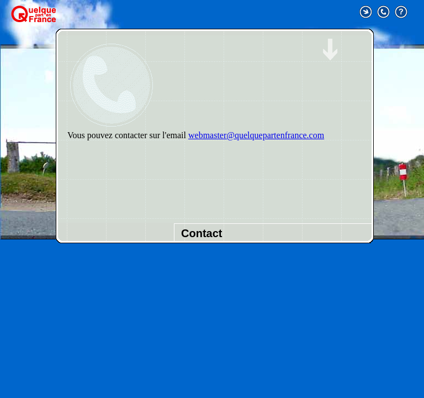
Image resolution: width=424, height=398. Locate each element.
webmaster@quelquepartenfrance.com (256, 135)
